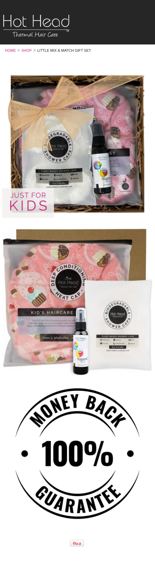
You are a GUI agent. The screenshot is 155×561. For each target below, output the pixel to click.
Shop (26, 50)
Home (10, 50)
